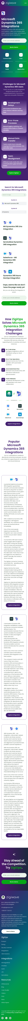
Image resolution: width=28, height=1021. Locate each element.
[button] (14, 212)
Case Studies (5, 990)
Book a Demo (11, 931)
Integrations (4, 951)
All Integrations (5, 963)
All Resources (5, 984)
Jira (2, 972)
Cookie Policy (18, 1012)
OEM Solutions (5, 954)
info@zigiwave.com (7, 907)
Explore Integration (14, 605)
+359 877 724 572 (6, 910)
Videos (3, 993)
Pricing (3, 944)
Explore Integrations (14, 424)
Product (3, 941)
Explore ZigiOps (14, 173)
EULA (2, 1014)
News (2, 999)
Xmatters (4, 966)
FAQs (2, 996)
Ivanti (3, 969)
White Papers (5, 1002)
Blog (2, 987)
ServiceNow (4, 975)
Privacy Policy (10, 1012)
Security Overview (6, 947)
